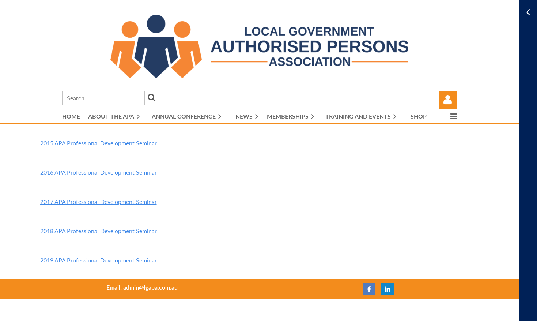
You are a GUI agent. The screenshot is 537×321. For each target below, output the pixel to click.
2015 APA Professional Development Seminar (98, 142)
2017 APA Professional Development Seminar (98, 201)
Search (151, 97)
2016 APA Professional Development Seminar (98, 172)
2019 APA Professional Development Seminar (98, 260)
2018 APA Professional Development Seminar (98, 230)
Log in (448, 100)
